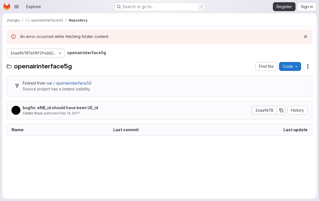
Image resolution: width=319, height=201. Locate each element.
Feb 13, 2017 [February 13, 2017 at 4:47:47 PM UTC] (69, 113)
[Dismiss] (305, 36)
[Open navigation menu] (16, 6)
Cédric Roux (33, 113)
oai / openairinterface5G (69, 83)
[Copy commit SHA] (281, 110)
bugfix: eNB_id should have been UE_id (60, 107)
